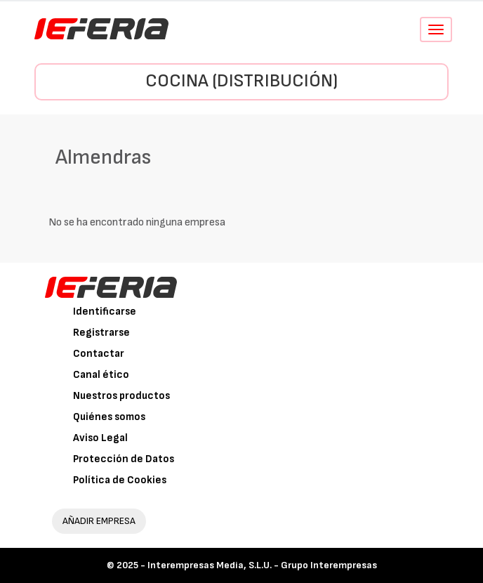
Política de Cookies (119, 480)
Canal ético (101, 374)
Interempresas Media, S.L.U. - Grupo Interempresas (262, 565)
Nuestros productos (121, 395)
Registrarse (101, 332)
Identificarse (104, 311)
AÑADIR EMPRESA (98, 521)
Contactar (98, 353)
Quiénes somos (109, 417)
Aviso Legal (100, 438)
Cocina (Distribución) (241, 81)
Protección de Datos (123, 459)
